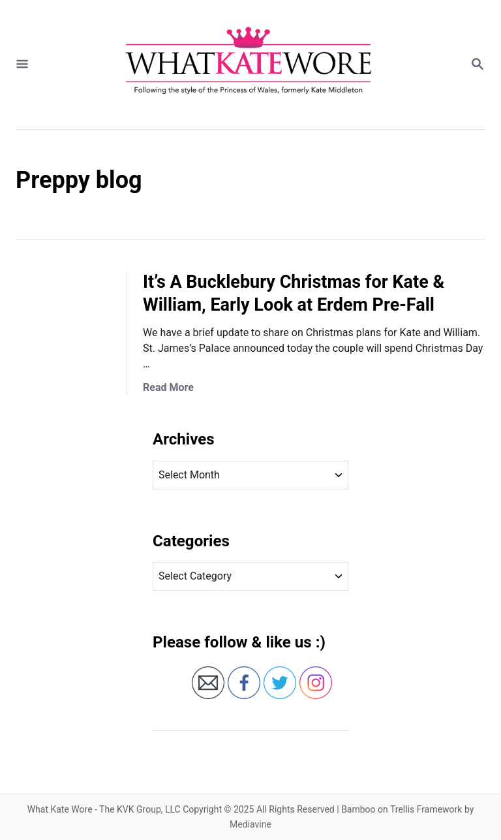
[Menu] (22, 65)
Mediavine (250, 824)
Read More (168, 387)
